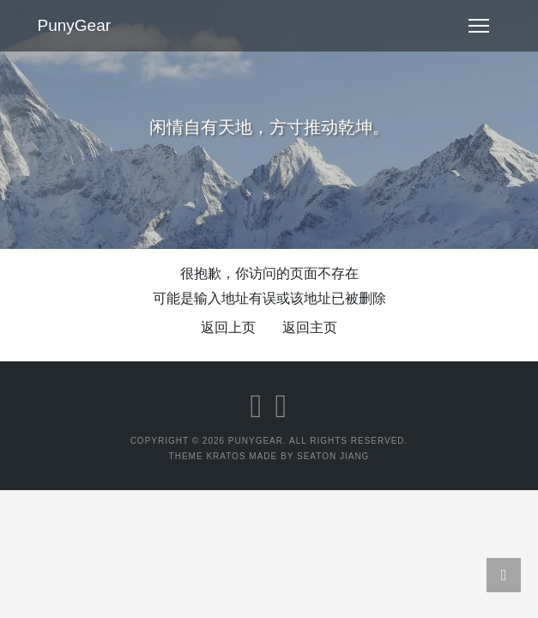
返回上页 (228, 327)
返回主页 (309, 327)
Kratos (225, 456)
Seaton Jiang (333, 456)
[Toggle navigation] (478, 26)
